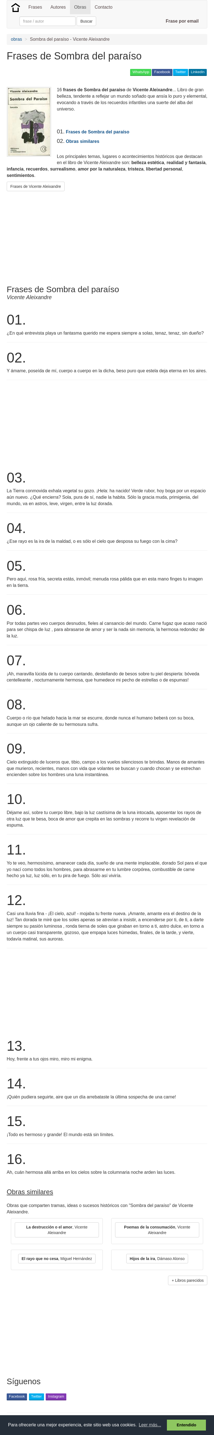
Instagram (56, 1396)
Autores (58, 7)
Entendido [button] (186, 1425)
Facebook (162, 72)
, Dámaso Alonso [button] (157, 1258)
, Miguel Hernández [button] (57, 1258)
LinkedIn (198, 72)
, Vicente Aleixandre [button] (56, 1230)
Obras (80, 7)
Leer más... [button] (150, 1424)
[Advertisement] (72, 236)
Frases (35, 7)
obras (16, 39)
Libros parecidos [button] (189, 1280)
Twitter (180, 72)
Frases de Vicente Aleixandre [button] (35, 186)
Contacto (104, 7)
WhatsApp (140, 72)
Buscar (86, 21)
